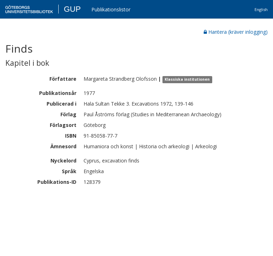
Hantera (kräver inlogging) (236, 31)
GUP (72, 9)
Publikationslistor (110, 9)
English (261, 9)
